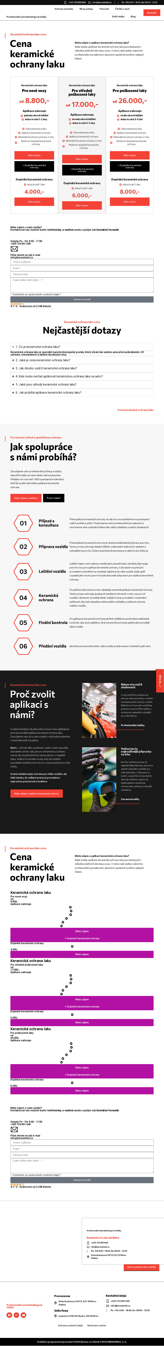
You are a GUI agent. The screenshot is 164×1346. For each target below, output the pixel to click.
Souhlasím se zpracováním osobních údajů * (37, 294)
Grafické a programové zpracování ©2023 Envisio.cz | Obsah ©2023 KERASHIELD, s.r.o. (82, 1342)
